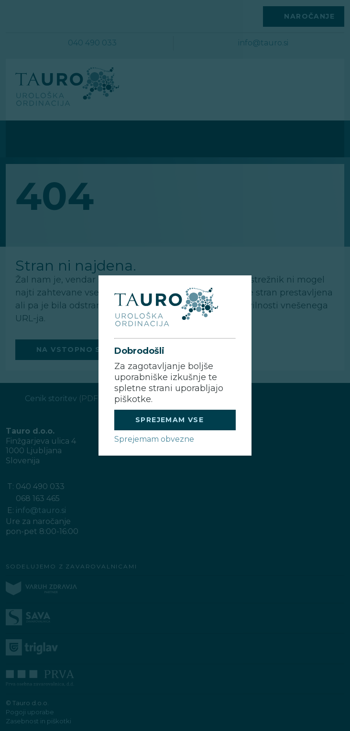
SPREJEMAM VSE (169, 419)
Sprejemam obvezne (154, 439)
